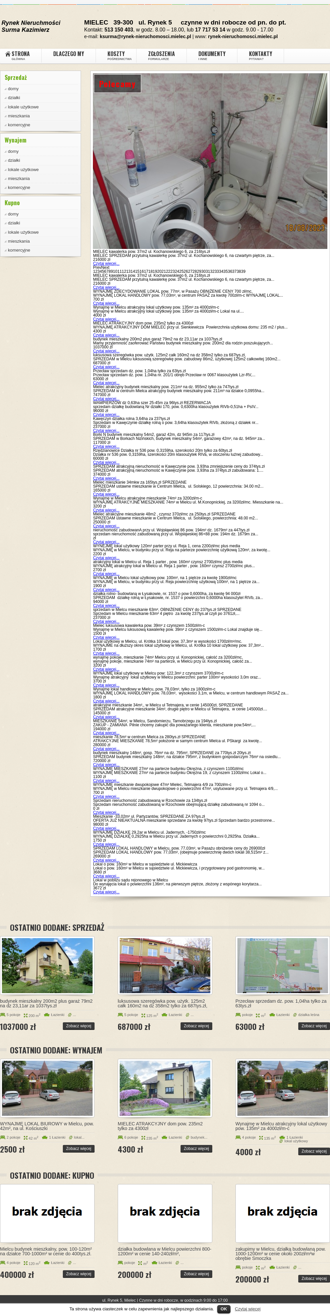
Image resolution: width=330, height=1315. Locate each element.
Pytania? (256, 59)
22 (168, 271)
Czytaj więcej (248, 1308)
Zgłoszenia (161, 54)
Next (105, 267)
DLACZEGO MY (68, 54)
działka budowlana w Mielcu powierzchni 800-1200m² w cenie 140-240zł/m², (164, 1251)
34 (221, 271)
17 (146, 271)
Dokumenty (212, 54)
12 (124, 271)
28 (194, 271)
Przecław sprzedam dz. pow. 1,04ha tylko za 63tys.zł (280, 1003)
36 (230, 271)
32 (212, 271)
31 (208, 271)
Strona (21, 54)
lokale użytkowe (23, 106)
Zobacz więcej (78, 1026)
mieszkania (19, 115)
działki (14, 97)
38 (239, 271)
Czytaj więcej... (106, 263)
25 (181, 271)
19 (155, 271)
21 (164, 271)
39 (243, 271)
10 (115, 271)
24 (177, 271)
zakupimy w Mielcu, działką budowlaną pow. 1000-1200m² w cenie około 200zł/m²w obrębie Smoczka (280, 1253)
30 (203, 271)
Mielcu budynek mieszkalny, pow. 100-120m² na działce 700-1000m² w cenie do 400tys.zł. (46, 1251)
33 (217, 271)
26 (186, 271)
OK (224, 1308)
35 (226, 271)
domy (13, 88)
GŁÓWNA (18, 59)
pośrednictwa (119, 59)
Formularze (158, 59)
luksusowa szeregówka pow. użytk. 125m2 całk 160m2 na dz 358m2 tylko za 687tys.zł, (162, 1003)
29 (199, 271)
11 (119, 271)
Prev (97, 267)
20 (159, 271)
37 (234, 271)
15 (137, 271)
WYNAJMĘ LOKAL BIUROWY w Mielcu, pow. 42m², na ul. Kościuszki (47, 1126)
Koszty (116, 54)
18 (150, 271)
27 (190, 271)
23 (172, 271)
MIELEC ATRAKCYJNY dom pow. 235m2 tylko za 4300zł (160, 1126)
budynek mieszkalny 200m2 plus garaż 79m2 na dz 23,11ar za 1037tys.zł (46, 1003)
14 (133, 271)
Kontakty (260, 54)
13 (128, 271)
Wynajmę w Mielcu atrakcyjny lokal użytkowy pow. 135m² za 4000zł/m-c (281, 1126)
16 (142, 271)
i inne (202, 59)
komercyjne (19, 124)
